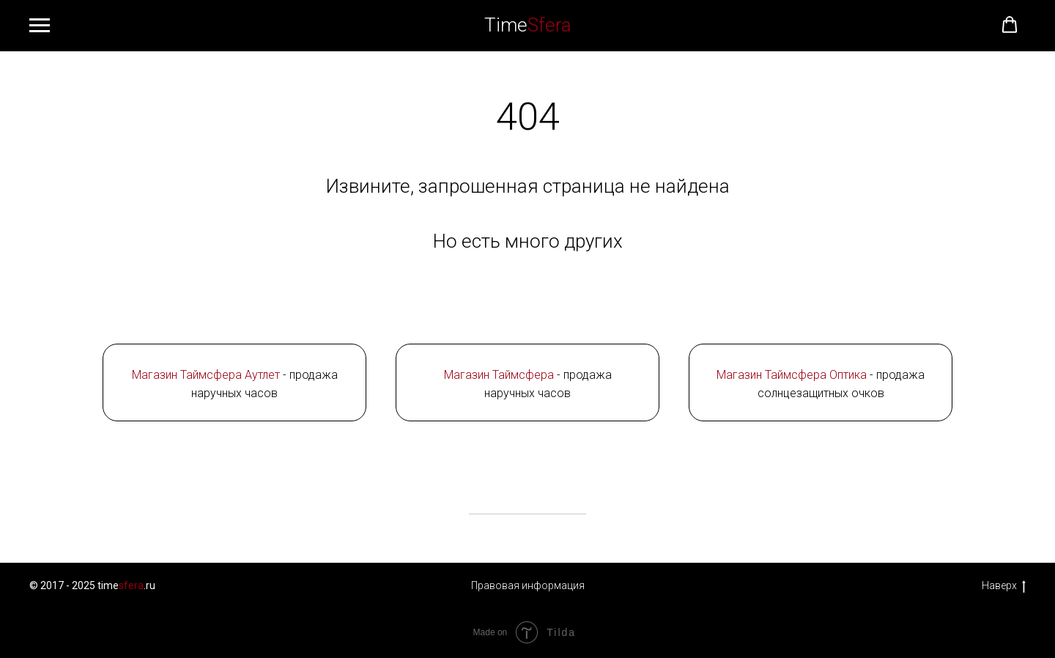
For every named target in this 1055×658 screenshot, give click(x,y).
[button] (1009, 25)
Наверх (1004, 586)
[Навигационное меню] (39, 25)
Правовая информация (528, 585)
